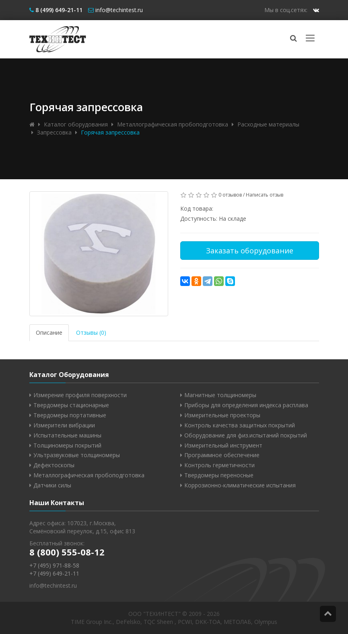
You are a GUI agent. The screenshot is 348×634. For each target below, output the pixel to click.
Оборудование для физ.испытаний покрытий (245, 435)
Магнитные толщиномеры (220, 395)
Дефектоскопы (53, 465)
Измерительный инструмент (223, 445)
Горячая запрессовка (110, 132)
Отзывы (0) (91, 332)
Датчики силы (52, 485)
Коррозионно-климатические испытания (240, 485)
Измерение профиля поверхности (80, 395)
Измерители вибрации (64, 425)
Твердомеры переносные (218, 475)
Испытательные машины (67, 435)
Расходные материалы (268, 124)
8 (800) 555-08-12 (67, 552)
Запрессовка (54, 132)
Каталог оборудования (76, 124)
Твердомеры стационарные (71, 405)
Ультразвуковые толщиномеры (76, 455)
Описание (49, 332)
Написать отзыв (264, 194)
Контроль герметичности (219, 465)
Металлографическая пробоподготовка (172, 124)
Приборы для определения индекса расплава (246, 405)
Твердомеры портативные (69, 415)
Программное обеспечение (221, 455)
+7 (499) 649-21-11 (54, 573)
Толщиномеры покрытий (67, 445)
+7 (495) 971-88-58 (54, 565)
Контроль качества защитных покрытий (239, 425)
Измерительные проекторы (222, 415)
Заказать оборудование (249, 250)
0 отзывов (230, 194)
